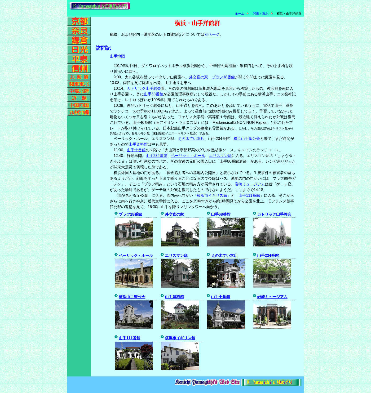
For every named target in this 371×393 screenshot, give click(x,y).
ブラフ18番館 (223, 77)
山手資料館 (138, 144)
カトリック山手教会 (144, 88)
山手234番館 (156, 156)
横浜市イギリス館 (212, 195)
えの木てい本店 (191, 139)
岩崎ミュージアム (250, 184)
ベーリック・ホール (188, 156)
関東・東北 (260, 13)
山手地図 (117, 56)
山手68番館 (153, 94)
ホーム (239, 13)
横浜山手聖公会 (247, 139)
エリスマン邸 (220, 156)
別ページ (212, 34)
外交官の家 (198, 77)
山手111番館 (249, 195)
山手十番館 (136, 150)
